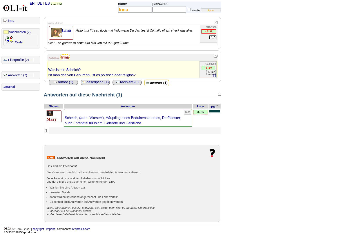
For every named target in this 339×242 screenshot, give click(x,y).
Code (19, 42)
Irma (11, 20)
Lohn (200, 106)
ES (47, 3)
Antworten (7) (17, 75)
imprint (50, 229)
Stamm (54, 106)
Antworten (128, 106)
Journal (9, 87)
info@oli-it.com (81, 229)
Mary (52, 116)
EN (32, 3)
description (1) (95, 82)
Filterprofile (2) (18, 60)
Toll (213, 106)
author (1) (63, 82)
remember (195, 10)
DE (39, 3)
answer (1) (157, 83)
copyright (38, 229)
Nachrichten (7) (20, 32)
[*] (214, 75)
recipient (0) (127, 82)
